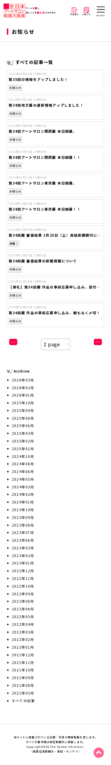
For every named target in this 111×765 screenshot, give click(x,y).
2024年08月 (23, 463)
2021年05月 (23, 692)
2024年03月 (23, 486)
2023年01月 (23, 562)
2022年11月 (23, 578)
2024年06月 (23, 471)
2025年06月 (23, 425)
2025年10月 (23, 402)
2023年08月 (23, 524)
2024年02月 (23, 494)
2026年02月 (23, 387)
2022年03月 (23, 631)
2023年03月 (23, 547)
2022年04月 (23, 624)
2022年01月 (23, 646)
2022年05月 (23, 616)
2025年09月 (23, 410)
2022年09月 (23, 593)
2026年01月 (23, 394)
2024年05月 (23, 479)
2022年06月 (23, 608)
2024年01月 (23, 501)
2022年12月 (23, 570)
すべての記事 (23, 700)
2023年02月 (23, 555)
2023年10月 (23, 509)
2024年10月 (23, 456)
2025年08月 (23, 418)
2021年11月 (23, 662)
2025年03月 (23, 433)
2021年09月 (23, 677)
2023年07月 (23, 532)
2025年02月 (23, 440)
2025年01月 (23, 448)
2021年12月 (23, 654)
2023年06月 (23, 540)
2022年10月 (23, 585)
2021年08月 (23, 685)
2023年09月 (23, 517)
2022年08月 (23, 601)
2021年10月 (23, 669)
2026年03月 (23, 379)
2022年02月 (23, 639)
